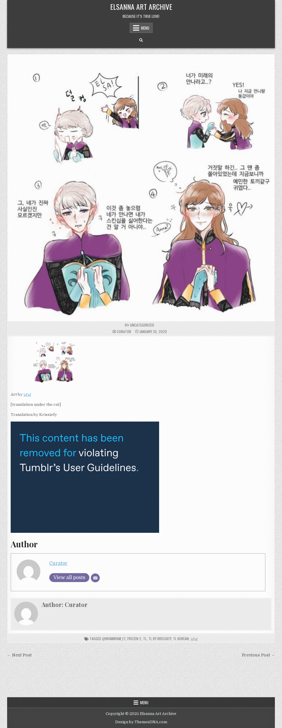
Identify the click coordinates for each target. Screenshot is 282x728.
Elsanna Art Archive (141, 6)
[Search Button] (141, 40)
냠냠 (27, 394)
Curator (124, 331)
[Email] (95, 577)
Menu (145, 28)
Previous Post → (258, 655)
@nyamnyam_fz (114, 638)
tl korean (181, 638)
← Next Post (19, 655)
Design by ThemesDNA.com (141, 722)
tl (145, 638)
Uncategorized (142, 325)
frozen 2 (134, 638)
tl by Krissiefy (159, 638)
